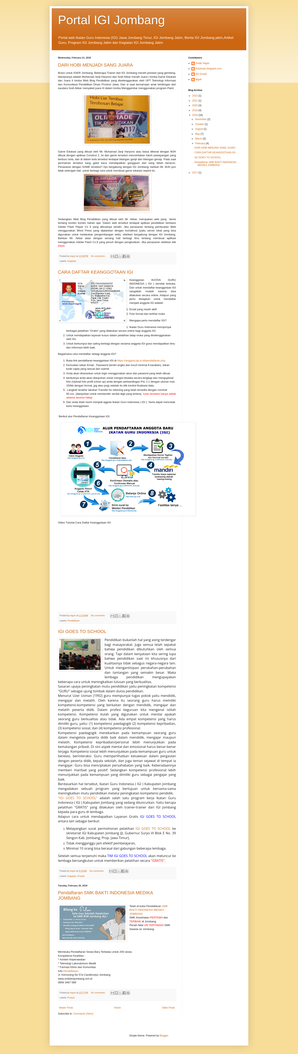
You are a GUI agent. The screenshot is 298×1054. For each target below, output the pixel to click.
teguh (199, 79)
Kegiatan (71, 261)
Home (117, 1007)
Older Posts (168, 1007)
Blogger (164, 1035)
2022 (195, 95)
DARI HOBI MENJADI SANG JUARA (95, 65)
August (199, 129)
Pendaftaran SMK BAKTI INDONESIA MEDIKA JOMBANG (215, 164)
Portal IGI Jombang (111, 20)
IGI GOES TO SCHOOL (82, 631)
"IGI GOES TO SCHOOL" (77, 798)
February (200, 143)
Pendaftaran (73, 620)
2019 (195, 110)
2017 (195, 172)
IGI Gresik (201, 74)
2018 (195, 115)
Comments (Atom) (83, 1013)
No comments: (98, 256)
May (198, 133)
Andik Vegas (202, 63)
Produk (80, 876)
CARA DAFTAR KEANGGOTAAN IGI (95, 272)
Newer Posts (66, 1007)
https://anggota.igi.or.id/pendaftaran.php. (141, 360)
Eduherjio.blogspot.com (208, 68)
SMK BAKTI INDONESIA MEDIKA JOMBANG (148, 910)
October (200, 124)
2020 (195, 105)
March (199, 138)
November (201, 119)
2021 (195, 100)
